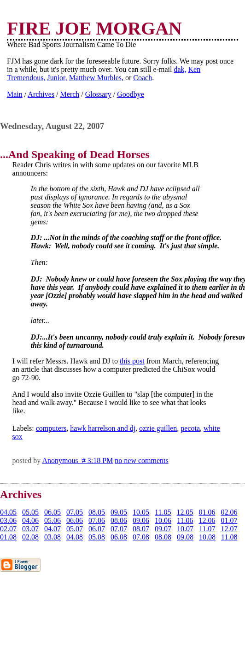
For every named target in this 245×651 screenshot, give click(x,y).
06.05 (52, 512)
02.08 (30, 537)
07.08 (141, 537)
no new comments (141, 460)
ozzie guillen (158, 428)
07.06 (96, 520)
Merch (70, 94)
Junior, (57, 78)
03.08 (52, 537)
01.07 (229, 520)
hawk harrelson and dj (102, 428)
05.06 (52, 520)
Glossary (98, 94)
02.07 (8, 529)
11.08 (229, 537)
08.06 (119, 520)
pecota (190, 428)
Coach (142, 78)
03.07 (30, 529)
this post (132, 361)
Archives (41, 94)
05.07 (74, 529)
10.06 (163, 520)
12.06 (206, 520)
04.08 (74, 537)
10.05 (141, 512)
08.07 (141, 529)
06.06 (74, 520)
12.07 (229, 529)
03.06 (8, 520)
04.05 (8, 512)
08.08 (163, 537)
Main (15, 94)
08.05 (96, 512)
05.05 (30, 512)
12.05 (184, 512)
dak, (180, 69)
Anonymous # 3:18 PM (77, 460)
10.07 (185, 529)
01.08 (8, 537)
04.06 (30, 520)
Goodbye (130, 94)
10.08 (207, 537)
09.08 (185, 537)
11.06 (185, 520)
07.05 (74, 512)
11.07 (207, 529)
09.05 (119, 512)
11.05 (163, 512)
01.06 (206, 512)
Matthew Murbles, (96, 78)
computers (51, 428)
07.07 (119, 529)
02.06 (229, 512)
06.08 (119, 537)
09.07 (163, 529)
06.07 (96, 529)
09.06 (141, 520)
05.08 (96, 537)
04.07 (52, 529)
